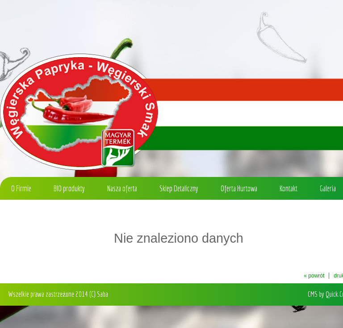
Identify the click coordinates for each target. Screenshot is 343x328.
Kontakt (288, 188)
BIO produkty (69, 188)
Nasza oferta (122, 188)
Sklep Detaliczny (178, 188)
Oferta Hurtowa (239, 188)
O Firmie (21, 188)
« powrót (314, 276)
